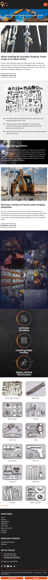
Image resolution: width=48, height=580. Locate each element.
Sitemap (4, 530)
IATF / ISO (4, 526)
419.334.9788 (12, 561)
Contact (3, 532)
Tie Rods (12, 502)
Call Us (36, 578)
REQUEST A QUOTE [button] (8, 75)
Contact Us (12, 578)
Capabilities (5, 522)
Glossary (4, 544)
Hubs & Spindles (35, 502)
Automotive (12, 461)
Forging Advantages (7, 542)
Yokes (36, 440)
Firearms (36, 461)
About (3, 517)
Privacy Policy (37, 572)
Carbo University (6, 528)
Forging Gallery (24, 270)
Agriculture (35, 398)
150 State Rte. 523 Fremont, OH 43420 (12, 555)
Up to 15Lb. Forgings (12, 398)
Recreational (12, 419)
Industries (4, 524)
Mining (35, 419)
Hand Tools (35, 482)
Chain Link (12, 440)
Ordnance (12, 482)
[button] (3, 505)
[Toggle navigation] (45, 4)
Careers (3, 520)
